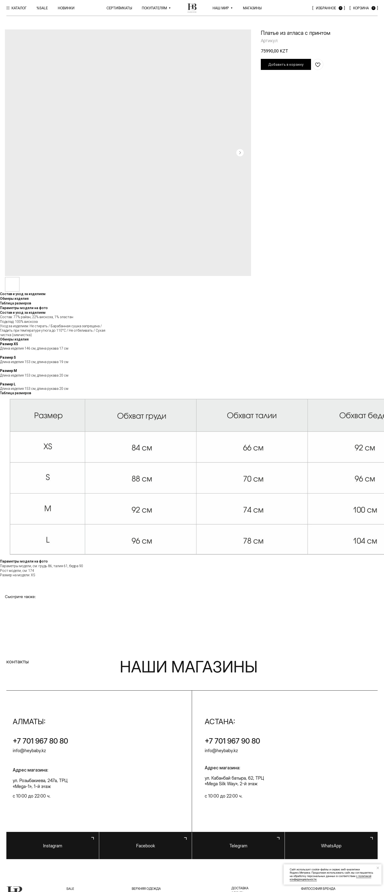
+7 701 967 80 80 (40, 663)
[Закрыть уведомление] (377, 868)
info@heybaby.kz (29, 673)
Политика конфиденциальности (97, 870)
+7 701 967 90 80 (232, 663)
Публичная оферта (147, 870)
